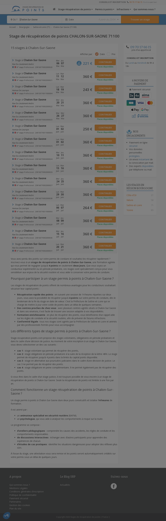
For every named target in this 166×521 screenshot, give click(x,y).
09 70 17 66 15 (135, 2)
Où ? (14, 19)
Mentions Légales (18, 488)
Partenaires (15, 501)
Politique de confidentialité (22, 495)
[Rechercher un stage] (140, 19)
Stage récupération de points (74, 9)
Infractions (123, 9)
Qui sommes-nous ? (144, 9)
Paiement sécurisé (18, 498)
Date (102, 54)
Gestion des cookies (19, 505)
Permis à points (103, 9)
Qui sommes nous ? (19, 484)
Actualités (65, 484)
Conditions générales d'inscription (26, 491)
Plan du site (15, 508)
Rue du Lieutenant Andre (23, 64)
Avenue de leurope (20, 90)
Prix (113, 54)
